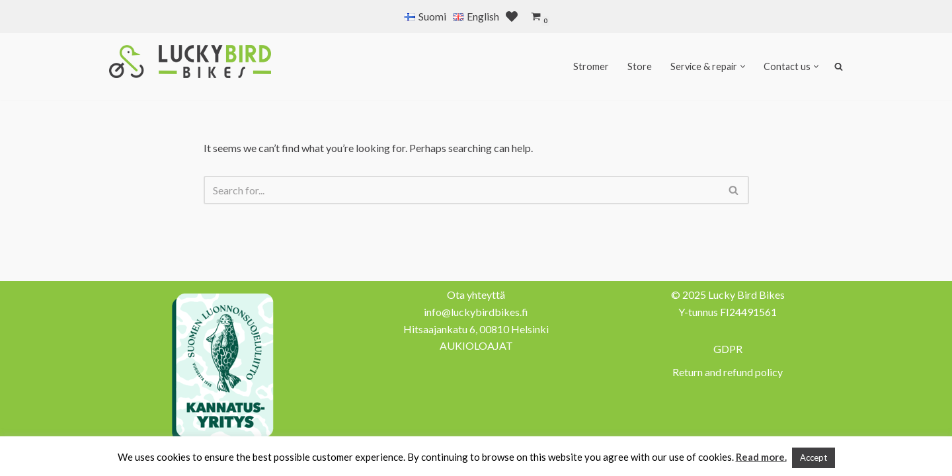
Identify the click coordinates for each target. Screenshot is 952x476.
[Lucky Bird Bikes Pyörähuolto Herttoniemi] (190, 61)
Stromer (591, 66)
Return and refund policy (727, 372)
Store (639, 66)
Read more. (761, 457)
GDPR (727, 348)
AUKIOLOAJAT (476, 345)
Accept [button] (813, 457)
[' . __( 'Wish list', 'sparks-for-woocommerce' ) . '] (512, 16)
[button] (742, 66)
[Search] (461, 190)
